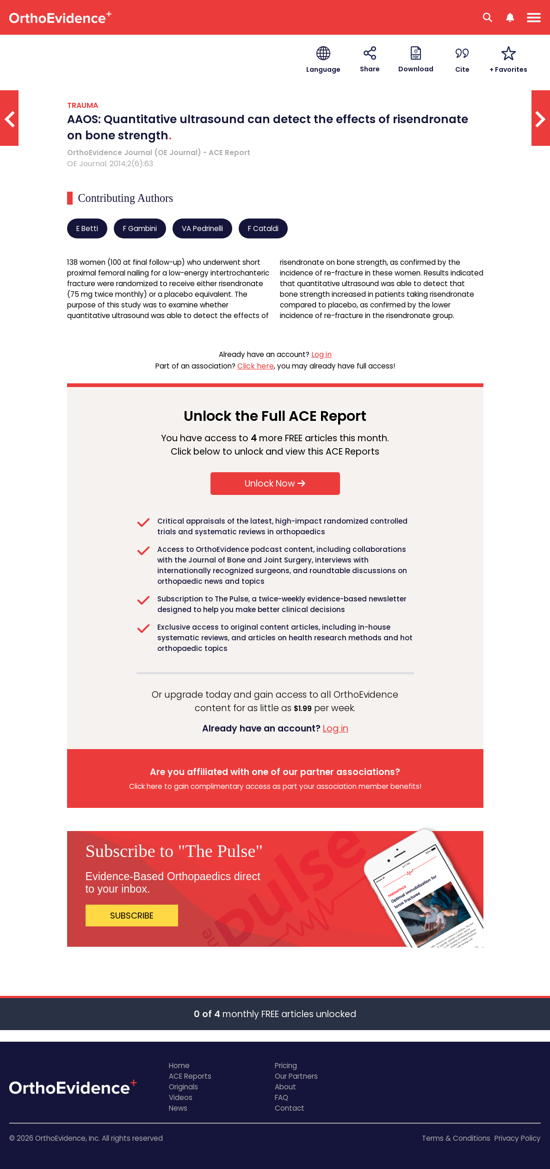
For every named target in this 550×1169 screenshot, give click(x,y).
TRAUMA (82, 105)
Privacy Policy (517, 1138)
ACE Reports (190, 1076)
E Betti (87, 228)
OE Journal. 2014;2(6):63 (110, 163)
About (285, 1087)
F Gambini (140, 228)
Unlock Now (275, 483)
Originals (183, 1087)
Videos (180, 1097)
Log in (321, 354)
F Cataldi (263, 228)
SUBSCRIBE (132, 915)
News (178, 1108)
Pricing (286, 1065)
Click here (255, 366)
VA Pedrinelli (202, 228)
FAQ (281, 1097)
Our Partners (296, 1076)
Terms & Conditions (456, 1138)
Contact (289, 1108)
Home (179, 1065)
